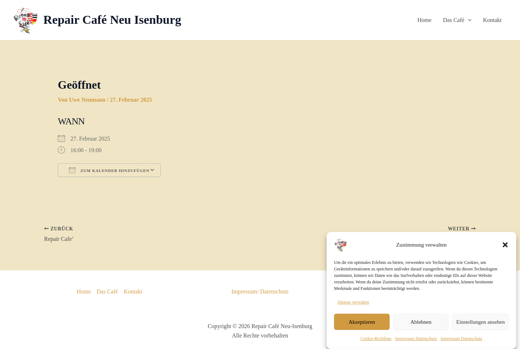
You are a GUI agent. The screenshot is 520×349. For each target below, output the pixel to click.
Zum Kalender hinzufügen (109, 170)
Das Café (457, 20)
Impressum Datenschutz (416, 343)
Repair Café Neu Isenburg (112, 19)
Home (424, 20)
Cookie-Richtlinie (375, 343)
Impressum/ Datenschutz (260, 291)
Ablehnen (420, 327)
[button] (505, 249)
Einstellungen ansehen (480, 327)
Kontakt (492, 20)
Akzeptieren (361, 327)
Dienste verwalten (353, 307)
